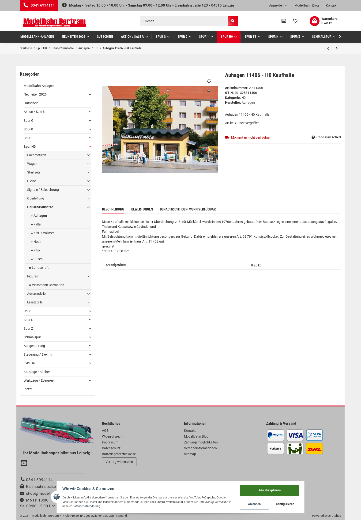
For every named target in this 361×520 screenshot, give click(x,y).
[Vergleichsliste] (284, 21)
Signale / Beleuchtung (43, 190)
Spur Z (28, 328)
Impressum (110, 442)
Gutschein (31, 103)
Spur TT (29, 311)
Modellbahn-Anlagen (39, 86)
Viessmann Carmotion (47, 285)
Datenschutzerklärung (70, 505)
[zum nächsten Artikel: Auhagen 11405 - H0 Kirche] (336, 48)
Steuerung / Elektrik (38, 354)
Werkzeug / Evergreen (39, 380)
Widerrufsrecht (113, 436)
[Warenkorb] (323, 21)
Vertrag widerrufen (119, 462)
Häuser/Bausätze (40, 207)
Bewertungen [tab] (142, 209)
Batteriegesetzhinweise (119, 454)
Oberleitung (35, 198)
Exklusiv (29, 363)
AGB (105, 430)
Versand (121, 515)
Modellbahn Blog (306, 5)
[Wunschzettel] (295, 21)
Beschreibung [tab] (113, 209)
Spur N (29, 320)
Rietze (28, 389)
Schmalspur (32, 337)
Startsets (34, 172)
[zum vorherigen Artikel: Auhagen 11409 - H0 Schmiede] (328, 48)
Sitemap (190, 454)
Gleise (31, 181)
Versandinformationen (200, 448)
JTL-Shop (334, 515)
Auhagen (40, 216)
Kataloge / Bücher (37, 372)
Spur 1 (28, 138)
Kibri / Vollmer (43, 233)
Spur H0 (30, 146)
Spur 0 (28, 129)
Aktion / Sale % (34, 112)
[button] (278, 5)
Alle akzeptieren (276, 489)
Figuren (32, 276)
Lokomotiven (36, 155)
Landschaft (40, 267)
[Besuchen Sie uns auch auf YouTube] (24, 464)
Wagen (32, 164)
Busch (38, 259)
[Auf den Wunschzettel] (209, 81)
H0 (243, 98)
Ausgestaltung (34, 346)
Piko (36, 250)
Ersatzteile (34, 302)
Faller (37, 224)
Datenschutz (111, 448)
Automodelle (36, 293)
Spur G (29, 120)
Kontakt (332, 5)
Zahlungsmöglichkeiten (201, 442)
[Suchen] (184, 21)
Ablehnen (261, 503)
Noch (37, 241)
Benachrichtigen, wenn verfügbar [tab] (188, 209)
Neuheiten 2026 (35, 94)
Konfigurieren (292, 503)
